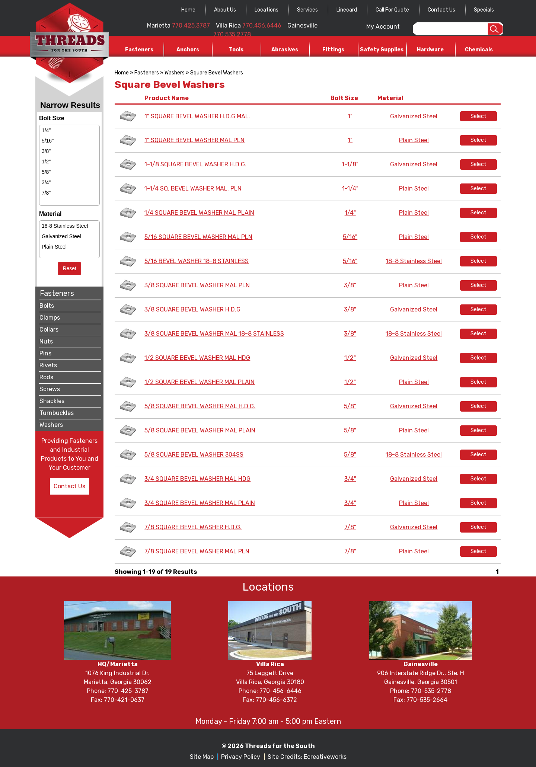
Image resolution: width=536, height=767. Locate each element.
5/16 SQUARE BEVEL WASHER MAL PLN (198, 236)
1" (350, 116)
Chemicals (479, 50)
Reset (69, 268)
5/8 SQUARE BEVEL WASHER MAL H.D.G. (199, 406)
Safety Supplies (381, 50)
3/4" (46, 182)
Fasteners (139, 50)
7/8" (46, 193)
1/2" (46, 161)
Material (391, 98)
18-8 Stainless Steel (65, 226)
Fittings (333, 50)
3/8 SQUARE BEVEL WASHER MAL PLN (197, 285)
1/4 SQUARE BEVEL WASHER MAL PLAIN (199, 212)
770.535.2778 (232, 34)
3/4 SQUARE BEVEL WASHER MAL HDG (197, 478)
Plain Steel (54, 247)
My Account (383, 26)
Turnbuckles (56, 412)
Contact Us (441, 10)
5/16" (48, 141)
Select (478, 116)
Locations (266, 10)
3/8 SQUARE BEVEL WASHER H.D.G (192, 309)
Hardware (430, 50)
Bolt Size (345, 98)
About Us (225, 10)
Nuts (46, 341)
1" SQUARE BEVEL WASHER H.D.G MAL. (197, 116)
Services (307, 10)
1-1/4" (350, 188)
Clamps (49, 317)
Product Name (167, 98)
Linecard (346, 10)
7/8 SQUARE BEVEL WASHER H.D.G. (193, 527)
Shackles (51, 401)
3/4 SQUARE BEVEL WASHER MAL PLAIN (199, 502)
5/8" (46, 172)
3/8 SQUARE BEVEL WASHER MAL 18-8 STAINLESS (214, 333)
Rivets (48, 365)
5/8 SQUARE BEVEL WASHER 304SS (193, 454)
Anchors (187, 50)
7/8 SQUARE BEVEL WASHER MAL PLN (196, 551)
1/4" (46, 130)
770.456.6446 (261, 25)
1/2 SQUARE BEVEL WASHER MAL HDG (197, 357)
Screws (49, 389)
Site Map (202, 756)
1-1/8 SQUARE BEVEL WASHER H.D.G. (195, 164)
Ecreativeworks (325, 756)
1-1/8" (350, 164)
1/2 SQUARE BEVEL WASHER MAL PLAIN (199, 382)
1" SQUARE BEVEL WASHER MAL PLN (194, 140)
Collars (48, 329)
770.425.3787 (191, 25)
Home (188, 10)
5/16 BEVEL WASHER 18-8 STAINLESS (196, 261)
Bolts (46, 305)
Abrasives (284, 50)
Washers (51, 424)
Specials (484, 10)
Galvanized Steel (61, 236)
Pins (45, 353)
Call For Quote (392, 10)
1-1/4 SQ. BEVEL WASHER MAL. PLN (193, 188)
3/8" (46, 151)
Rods (46, 377)
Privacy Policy (240, 756)
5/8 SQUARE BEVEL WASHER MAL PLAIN (199, 430)
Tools (236, 50)
